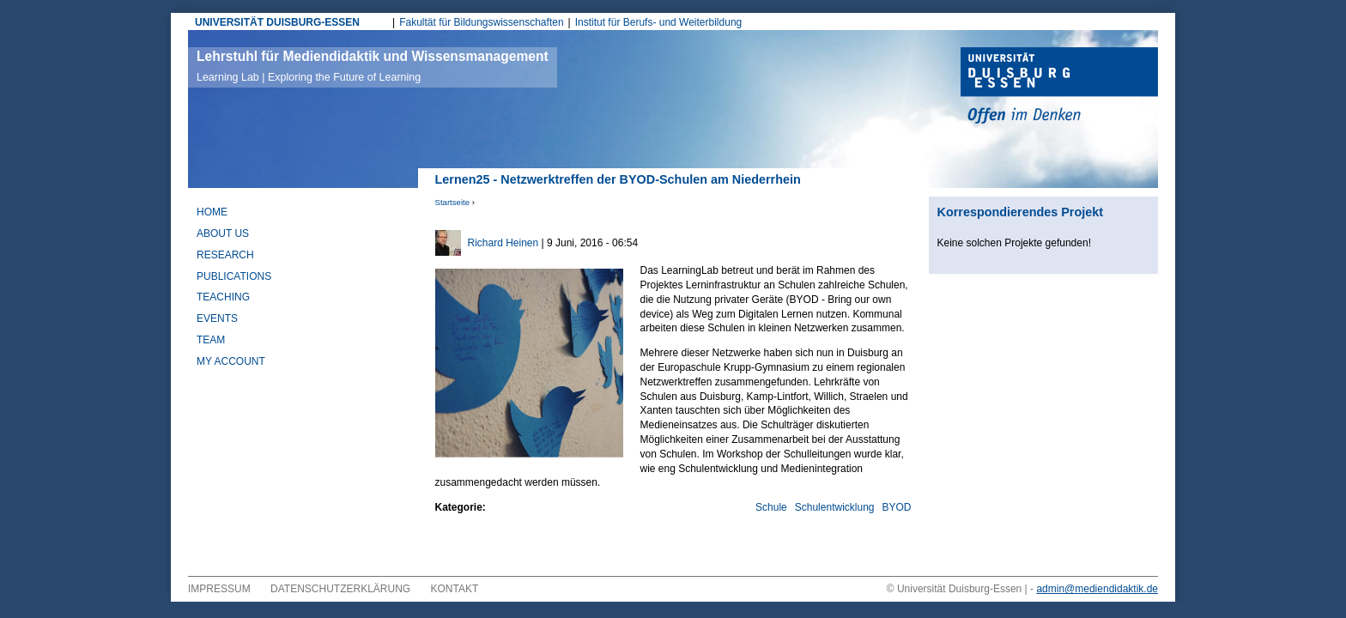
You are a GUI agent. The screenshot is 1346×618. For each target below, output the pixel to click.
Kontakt (455, 589)
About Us (223, 233)
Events (217, 318)
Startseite (452, 202)
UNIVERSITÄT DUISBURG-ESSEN (277, 22)
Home (212, 212)
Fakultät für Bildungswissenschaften (481, 22)
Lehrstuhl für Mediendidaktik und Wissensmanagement (373, 66)
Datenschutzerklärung (340, 589)
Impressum (219, 589)
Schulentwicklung (835, 507)
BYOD (896, 507)
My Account (231, 361)
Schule (771, 507)
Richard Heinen (503, 243)
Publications (234, 276)
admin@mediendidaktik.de (1097, 589)
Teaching (223, 297)
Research (225, 255)
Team (211, 340)
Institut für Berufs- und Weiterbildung (659, 22)
